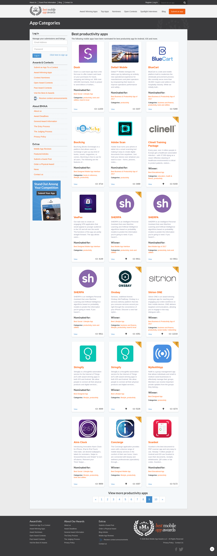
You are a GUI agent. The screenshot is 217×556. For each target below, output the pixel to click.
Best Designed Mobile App (121, 471)
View (75, 109)
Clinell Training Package (157, 144)
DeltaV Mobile (119, 67)
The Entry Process (42, 126)
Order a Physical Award (44, 164)
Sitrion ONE (155, 292)
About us (38, 111)
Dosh (77, 67)
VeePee (78, 217)
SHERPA (116, 217)
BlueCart (153, 67)
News (36, 169)
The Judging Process (43, 131)
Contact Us (179, 543)
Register (148, 2)
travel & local (84, 100)
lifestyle (76, 177)
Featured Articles (41, 154)
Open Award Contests (43, 83)
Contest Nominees (42, 78)
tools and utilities (163, 105)
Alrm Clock (80, 442)
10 (155, 499)
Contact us (38, 174)
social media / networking (166, 330)
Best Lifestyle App (117, 321)
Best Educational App (156, 172)
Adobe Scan (118, 142)
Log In (155, 2)
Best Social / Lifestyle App (83, 94)
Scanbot (153, 442)
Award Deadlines (41, 116)
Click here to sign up (58, 55)
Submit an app (177, 11)
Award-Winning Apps (43, 72)
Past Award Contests (43, 88)
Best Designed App (81, 394)
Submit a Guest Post (43, 159)
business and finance (166, 103)
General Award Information (45, 121)
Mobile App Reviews (42, 149)
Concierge (117, 442)
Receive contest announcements (50, 98)
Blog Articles (103, 532)
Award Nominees (36, 532)
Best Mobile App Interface (120, 246)
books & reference (90, 175)
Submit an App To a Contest (46, 67)
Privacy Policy (40, 137)
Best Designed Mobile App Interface (87, 172)
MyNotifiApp (155, 367)
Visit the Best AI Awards (44, 93)
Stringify (79, 367)
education (161, 176)
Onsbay (115, 292)
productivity (87, 98)
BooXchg (79, 142)
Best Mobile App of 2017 (157, 246)
